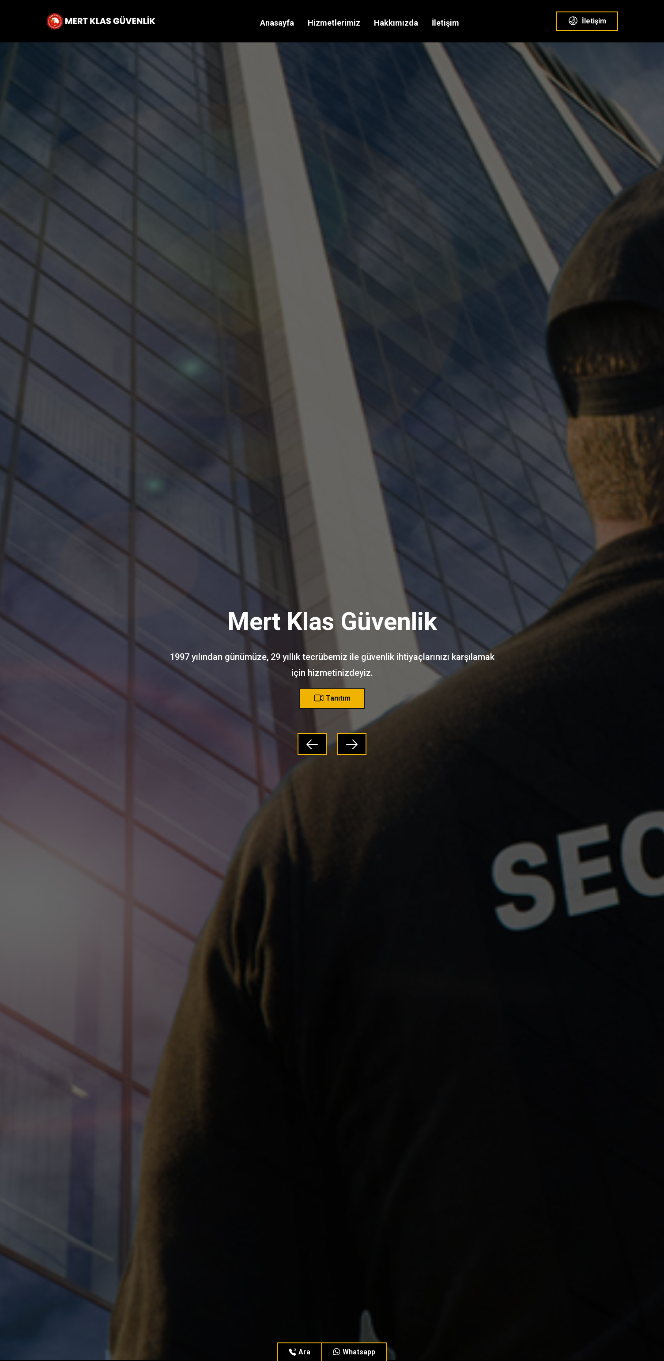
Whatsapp (354, 1352)
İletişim (445, 22)
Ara (299, 1352)
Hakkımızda (396, 22)
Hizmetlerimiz (334, 22)
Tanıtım (332, 698)
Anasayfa (277, 22)
